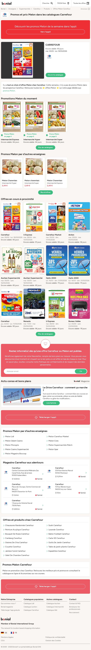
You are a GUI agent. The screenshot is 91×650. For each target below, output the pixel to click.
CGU (3, 641)
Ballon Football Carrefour (58, 534)
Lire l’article (51, 403)
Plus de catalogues (45, 147)
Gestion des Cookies (53, 641)
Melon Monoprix (11, 445)
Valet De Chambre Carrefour (16, 555)
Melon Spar (52, 449)
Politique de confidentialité (55, 637)
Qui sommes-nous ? (8, 603)
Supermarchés (24, 9)
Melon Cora (52, 441)
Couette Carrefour (12, 547)
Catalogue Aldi (51, 610)
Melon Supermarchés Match (59, 445)
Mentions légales (7, 637)
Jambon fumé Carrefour (14, 551)
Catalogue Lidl (29, 603)
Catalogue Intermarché (55, 607)
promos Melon (9, 91)
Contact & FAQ (74, 603)
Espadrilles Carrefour (56, 551)
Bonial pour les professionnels (74, 608)
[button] (45, 60)
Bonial (3, 9)
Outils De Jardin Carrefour (58, 542)
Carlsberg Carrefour (12, 538)
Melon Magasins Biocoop (14, 453)
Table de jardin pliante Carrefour (60, 547)
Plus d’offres (46, 192)
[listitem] (12, 122)
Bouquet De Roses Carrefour (16, 534)
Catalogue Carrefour (31, 610)
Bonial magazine (7, 607)
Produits (47, 9)
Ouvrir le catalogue (55, 75)
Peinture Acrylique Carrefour (16, 529)
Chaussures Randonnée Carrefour (18, 525)
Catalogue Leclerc (30, 607)
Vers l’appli (45, 32)
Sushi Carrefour (54, 525)
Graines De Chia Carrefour (15, 542)
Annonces (85, 9)
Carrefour (37, 9)
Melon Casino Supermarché (16, 449)
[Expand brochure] (22, 60)
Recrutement (74, 613)
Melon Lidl (8, 436)
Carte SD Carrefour (55, 538)
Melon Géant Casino (13, 441)
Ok (81, 371)
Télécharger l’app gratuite (10, 610)
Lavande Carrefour (55, 529)
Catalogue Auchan (53, 603)
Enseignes (12, 9)
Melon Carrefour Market (57, 436)
